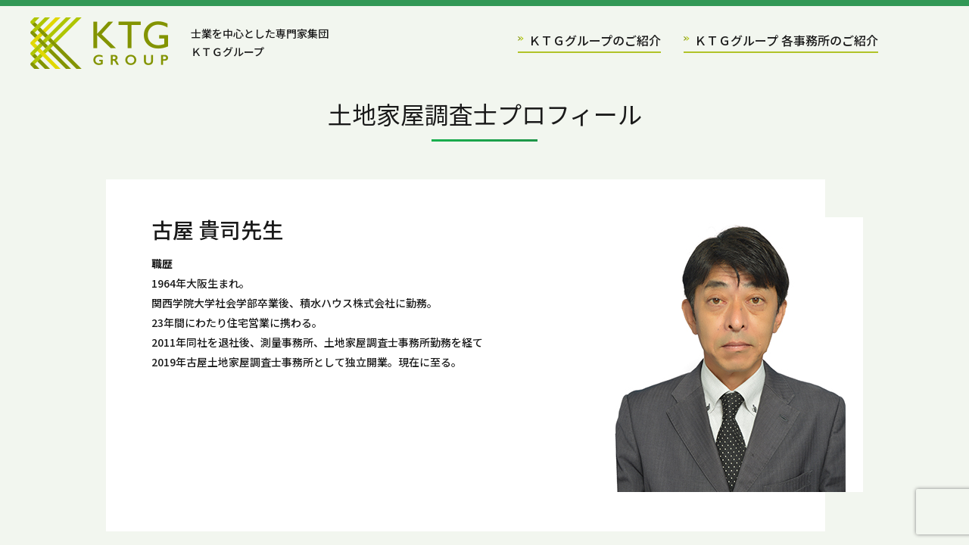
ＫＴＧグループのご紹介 (589, 40)
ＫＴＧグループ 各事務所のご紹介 (781, 40)
